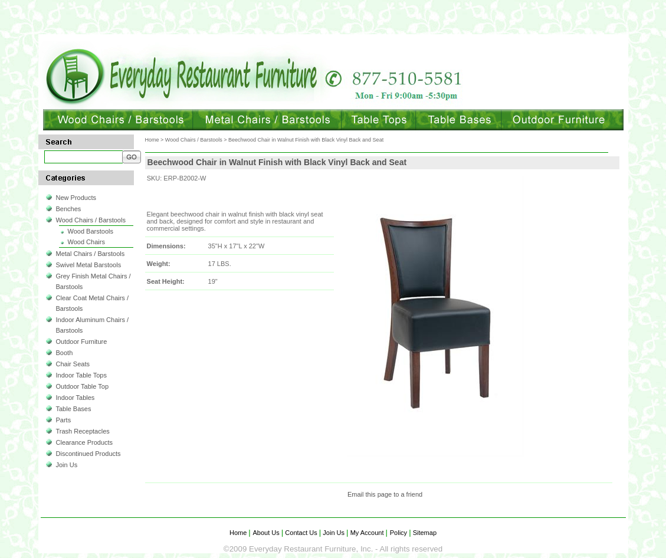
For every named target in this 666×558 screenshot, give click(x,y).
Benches (68, 208)
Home (152, 140)
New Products (76, 197)
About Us (267, 532)
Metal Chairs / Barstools (90, 253)
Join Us (67, 464)
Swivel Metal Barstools (89, 264)
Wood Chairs (86, 241)
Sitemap (424, 532)
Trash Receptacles (83, 431)
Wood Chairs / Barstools (91, 220)
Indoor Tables (75, 397)
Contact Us (301, 532)
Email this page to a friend (384, 494)
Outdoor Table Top (82, 386)
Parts (63, 420)
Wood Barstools (90, 231)
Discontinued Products (88, 453)
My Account (367, 532)
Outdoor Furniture (81, 341)
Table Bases (73, 408)
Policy (399, 532)
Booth (64, 352)
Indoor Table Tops (81, 375)
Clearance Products (84, 442)
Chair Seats (73, 363)
